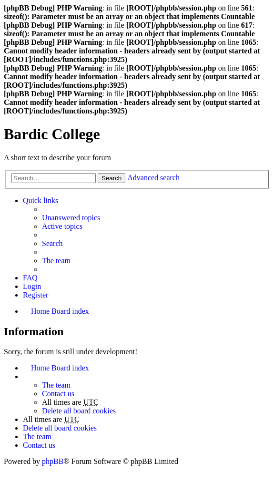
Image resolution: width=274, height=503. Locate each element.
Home (40, 368)
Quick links (40, 200)
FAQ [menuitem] (30, 278)
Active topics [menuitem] (62, 226)
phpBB (52, 461)
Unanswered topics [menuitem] (71, 218)
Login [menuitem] (32, 286)
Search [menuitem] (52, 243)
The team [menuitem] (56, 261)
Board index (70, 368)
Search (111, 178)
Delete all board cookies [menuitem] (79, 411)
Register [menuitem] (35, 295)
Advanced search (153, 178)
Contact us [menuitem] (58, 394)
